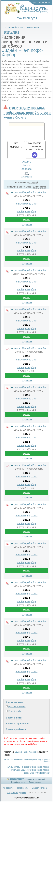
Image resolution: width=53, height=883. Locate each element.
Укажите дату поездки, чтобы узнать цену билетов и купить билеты (27, 112)
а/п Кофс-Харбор (26, 211)
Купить (26, 219)
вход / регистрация (41, 2)
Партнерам (22, 788)
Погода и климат (35, 782)
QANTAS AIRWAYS (33, 196)
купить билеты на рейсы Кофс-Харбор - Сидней (33, 760)
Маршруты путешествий (35, 779)
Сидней (18, 752)
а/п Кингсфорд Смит (26, 203)
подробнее (27, 224)
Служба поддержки (16, 792)
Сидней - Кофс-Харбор (29, 192)
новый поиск (16, 27)
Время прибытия (16, 729)
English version (39, 788)
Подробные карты (18, 782)
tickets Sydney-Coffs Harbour (36, 773)
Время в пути (14, 717)
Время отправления (17, 723)
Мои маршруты (27, 18)
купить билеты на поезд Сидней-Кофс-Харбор (28, 767)
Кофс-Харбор (29, 752)
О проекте (8, 788)
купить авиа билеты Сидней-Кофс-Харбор (30, 770)
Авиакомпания (14, 702)
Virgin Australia (35, 351)
